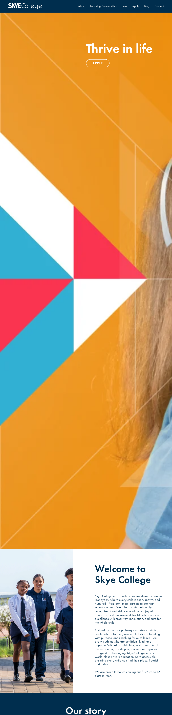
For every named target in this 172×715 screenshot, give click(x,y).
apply (98, 63)
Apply (135, 6)
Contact (159, 6)
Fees (124, 6)
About (81, 6)
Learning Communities (103, 6)
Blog (146, 6)
